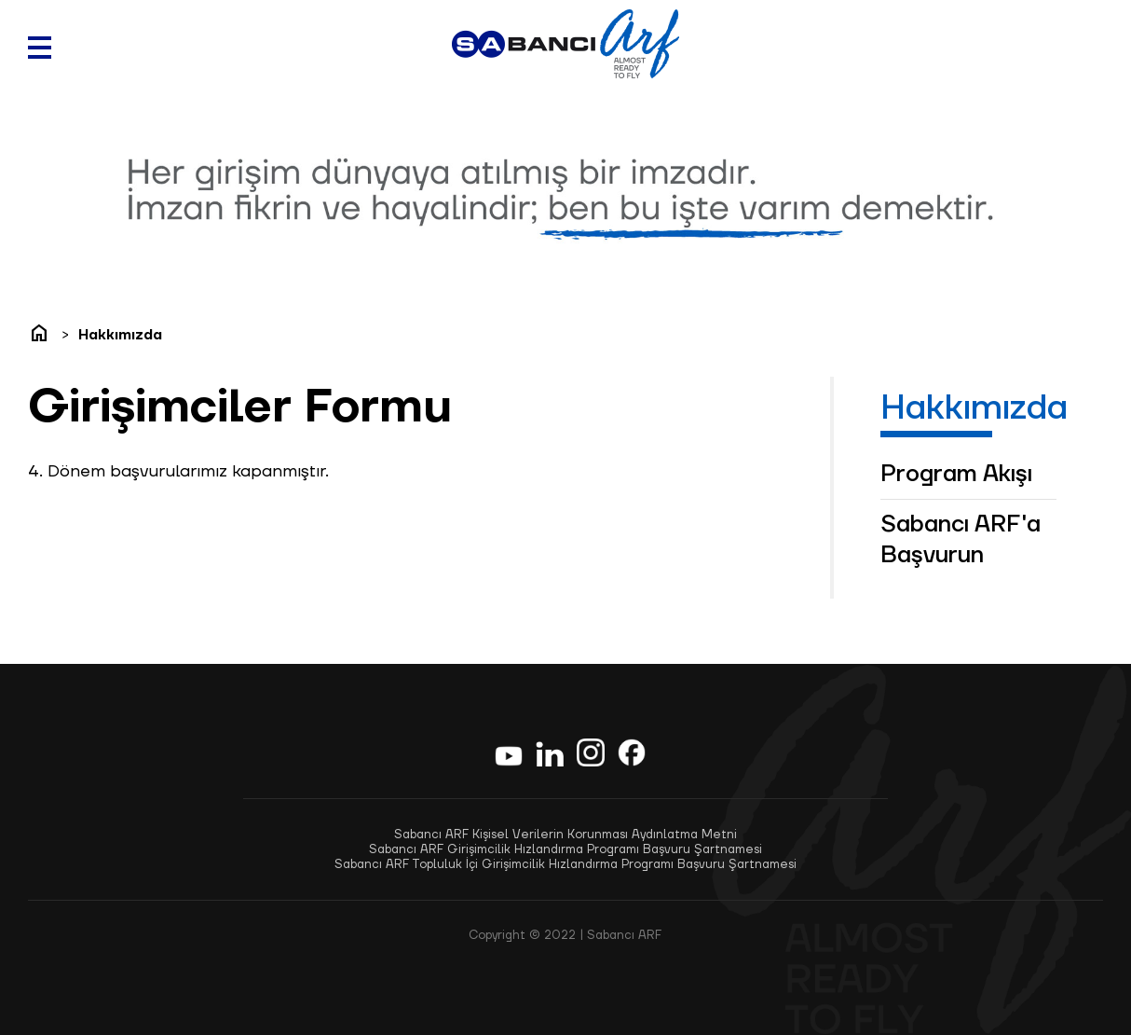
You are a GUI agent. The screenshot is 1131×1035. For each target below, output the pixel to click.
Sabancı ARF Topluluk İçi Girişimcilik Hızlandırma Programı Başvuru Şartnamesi (565, 864)
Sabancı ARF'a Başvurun (960, 540)
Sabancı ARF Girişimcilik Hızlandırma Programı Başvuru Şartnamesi (565, 849)
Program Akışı (956, 474)
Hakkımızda (120, 335)
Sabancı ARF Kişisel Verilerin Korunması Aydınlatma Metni (565, 834)
